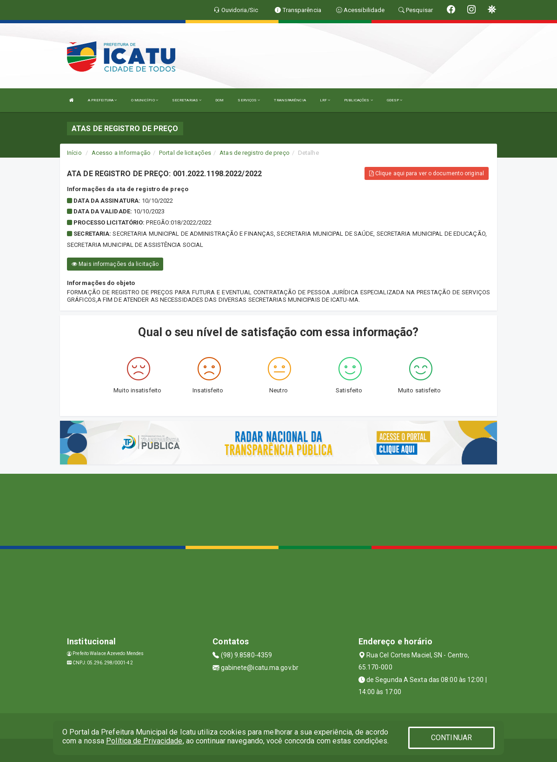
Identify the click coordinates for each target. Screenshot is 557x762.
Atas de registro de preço (254, 152)
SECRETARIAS (186, 100)
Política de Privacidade (144, 740)
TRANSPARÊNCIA (289, 100)
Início (74, 152)
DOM (219, 100)
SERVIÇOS (249, 100)
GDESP (395, 100)
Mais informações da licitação (115, 264)
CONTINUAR (451, 737)
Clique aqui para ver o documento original (426, 173)
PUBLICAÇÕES (358, 100)
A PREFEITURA (102, 100)
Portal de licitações (185, 152)
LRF (325, 100)
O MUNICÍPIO (144, 100)
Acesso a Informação (121, 152)
